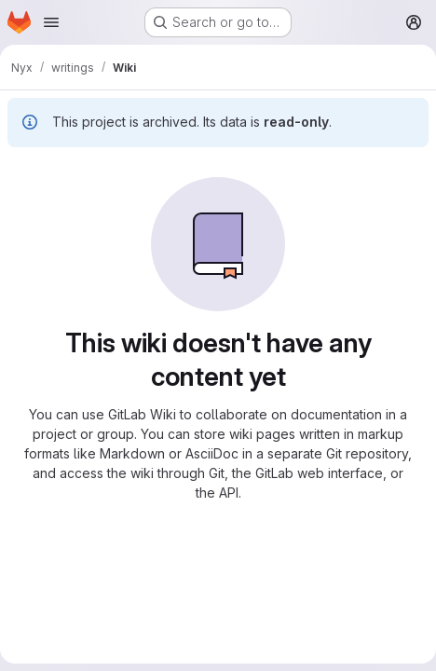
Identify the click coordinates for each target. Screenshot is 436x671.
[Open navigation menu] (51, 22)
